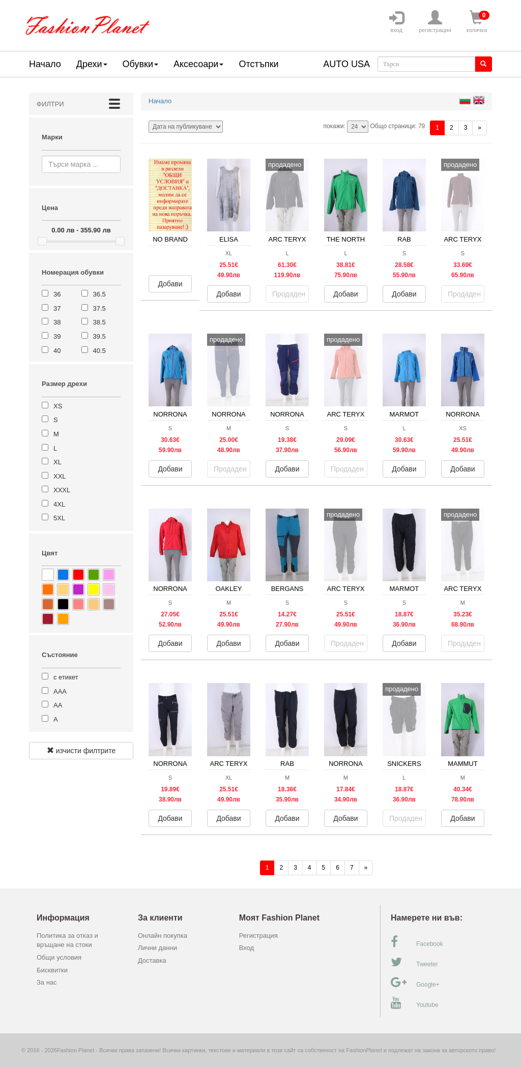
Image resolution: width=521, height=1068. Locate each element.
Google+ (415, 982)
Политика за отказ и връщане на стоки (67, 940)
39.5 (99, 336)
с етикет (65, 677)
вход (396, 22)
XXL (59, 476)
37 (57, 308)
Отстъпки (258, 64)
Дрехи (91, 64)
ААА (60, 691)
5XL (59, 518)
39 (57, 336)
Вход (246, 948)
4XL (59, 504)
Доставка (152, 960)
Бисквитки (52, 970)
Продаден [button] (288, 294)
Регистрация (258, 935)
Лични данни (157, 948)
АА (57, 705)
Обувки (140, 64)
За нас (47, 982)
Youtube (415, 1003)
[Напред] (479, 128)
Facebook (417, 942)
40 (57, 350)
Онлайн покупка (162, 935)
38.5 (99, 322)
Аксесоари (198, 64)
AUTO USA (346, 64)
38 (57, 322)
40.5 (99, 350)
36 (57, 294)
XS (57, 406)
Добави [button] (170, 284)
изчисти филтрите (81, 751)
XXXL (61, 490)
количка (477, 22)
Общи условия (59, 957)
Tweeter (414, 962)
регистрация (435, 22)
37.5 (99, 308)
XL (57, 462)
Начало (45, 64)
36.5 (99, 294)
